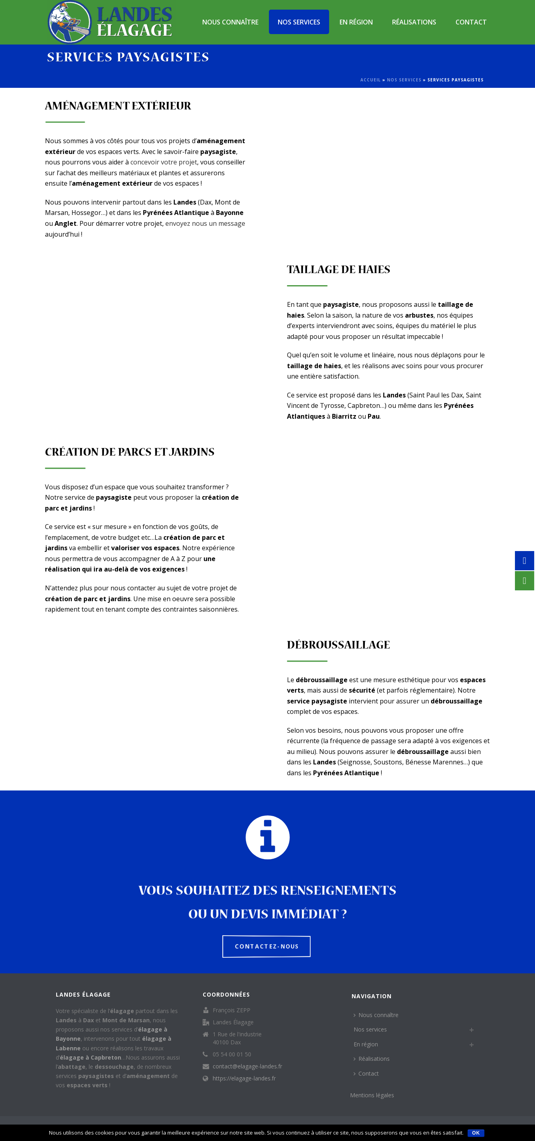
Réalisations (414, 22)
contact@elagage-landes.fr (247, 1066)
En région (356, 22)
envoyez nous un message (205, 223)
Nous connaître (230, 22)
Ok (476, 1133)
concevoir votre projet (163, 162)
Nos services (299, 22)
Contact (471, 22)
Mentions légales (372, 1095)
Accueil (370, 80)
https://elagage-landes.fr (244, 1078)
